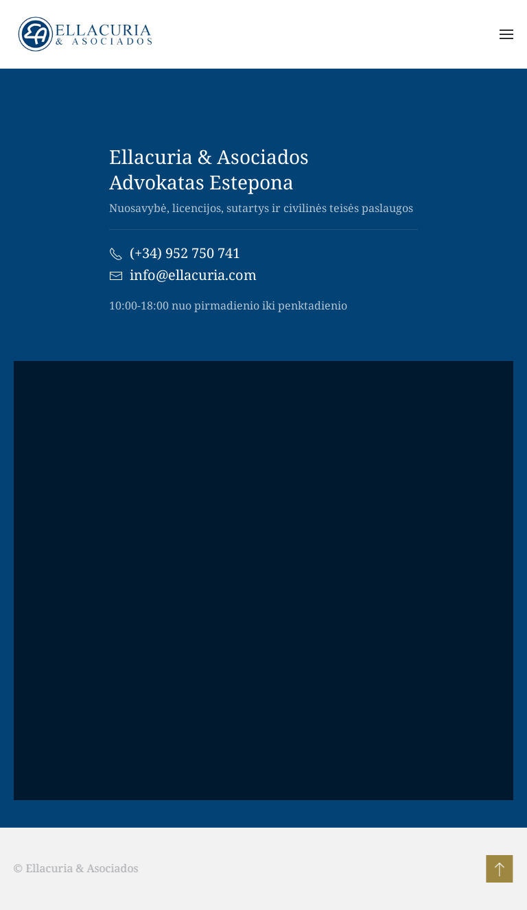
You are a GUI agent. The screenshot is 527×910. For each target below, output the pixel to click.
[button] (506, 34)
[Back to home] (89, 34)
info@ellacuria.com (193, 275)
